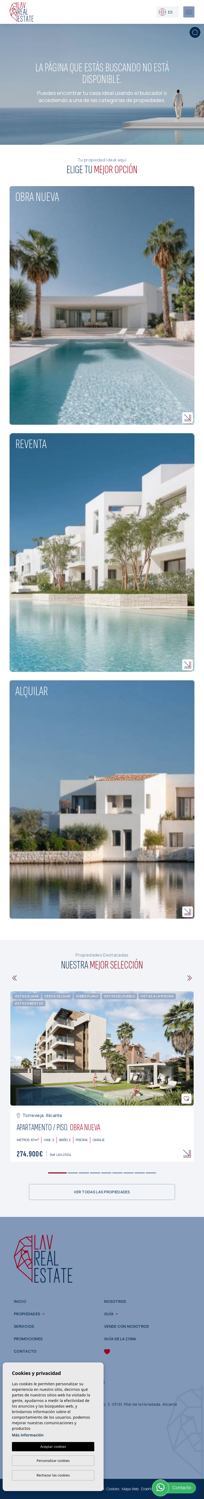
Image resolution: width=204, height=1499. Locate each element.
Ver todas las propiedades (102, 1191)
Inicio (20, 1301)
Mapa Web (130, 1488)
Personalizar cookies (53, 1460)
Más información (28, 1434)
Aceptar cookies (53, 1446)
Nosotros (115, 1301)
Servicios (24, 1326)
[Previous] (14, 978)
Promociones (28, 1338)
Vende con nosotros (126, 1326)
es (165, 12)
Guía (108, 1313)
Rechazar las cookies (53, 1475)
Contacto (25, 1351)
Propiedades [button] (27, 1313)
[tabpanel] (102, 1076)
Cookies (113, 1488)
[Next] (189, 978)
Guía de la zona (120, 1338)
